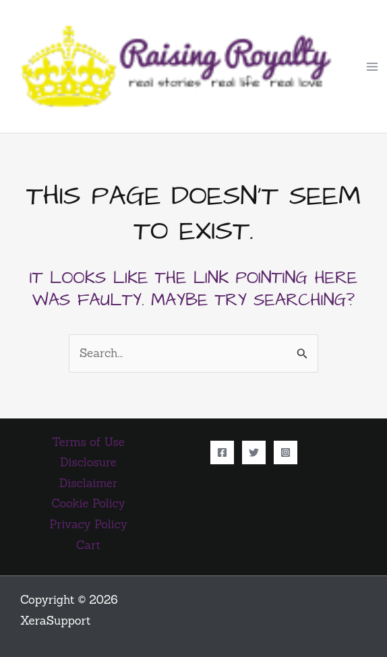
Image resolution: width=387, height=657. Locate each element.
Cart (88, 545)
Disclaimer (88, 483)
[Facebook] (222, 452)
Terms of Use (88, 442)
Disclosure (88, 462)
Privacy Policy (88, 524)
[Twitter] (254, 452)
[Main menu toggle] (372, 67)
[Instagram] (285, 452)
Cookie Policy (88, 503)
